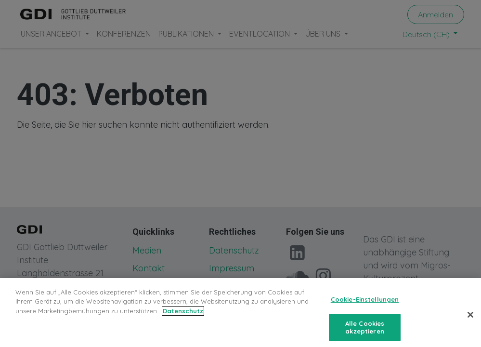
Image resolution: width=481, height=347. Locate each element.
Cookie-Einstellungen (365, 306)
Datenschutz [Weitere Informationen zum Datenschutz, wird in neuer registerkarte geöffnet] (183, 317)
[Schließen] (470, 321)
